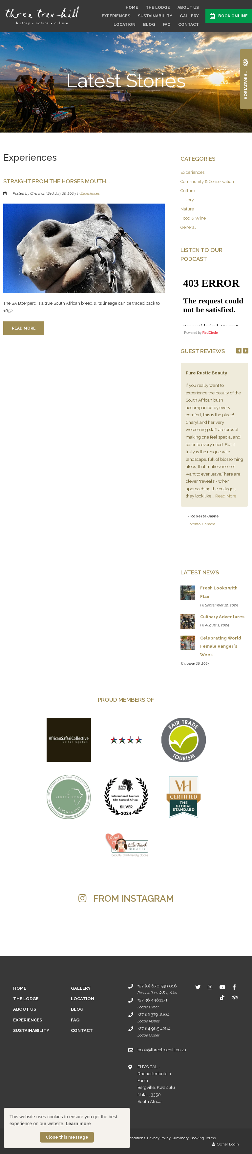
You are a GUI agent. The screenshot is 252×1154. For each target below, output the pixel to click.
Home (132, 7)
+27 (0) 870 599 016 (157, 985)
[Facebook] (234, 987)
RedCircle (210, 332)
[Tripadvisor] (234, 997)
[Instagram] (210, 987)
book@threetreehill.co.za (161, 1049)
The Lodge (158, 7)
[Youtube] (222, 987)
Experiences (116, 16)
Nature (187, 209)
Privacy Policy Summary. (168, 1138)
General (188, 227)
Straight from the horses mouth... (56, 181)
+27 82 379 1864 (153, 1014)
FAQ (167, 24)
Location (125, 24)
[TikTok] (222, 997)
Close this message (67, 1137)
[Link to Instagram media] (44, 928)
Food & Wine (193, 218)
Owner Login (225, 1144)
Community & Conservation (207, 181)
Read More (24, 328)
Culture (187, 190)
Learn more (78, 1123)
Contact (188, 24)
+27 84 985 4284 (154, 1028)
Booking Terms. (203, 1138)
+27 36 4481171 (152, 1000)
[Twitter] (197, 987)
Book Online (229, 16)
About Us (188, 7)
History (187, 199)
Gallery (189, 16)
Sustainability (155, 16)
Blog (149, 24)
